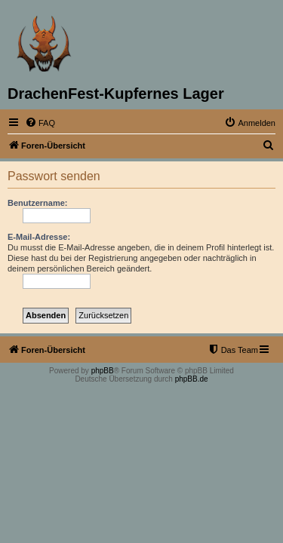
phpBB (102, 371)
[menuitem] (40, 123)
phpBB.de (191, 379)
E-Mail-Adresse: (39, 236)
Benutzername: (37, 202)
